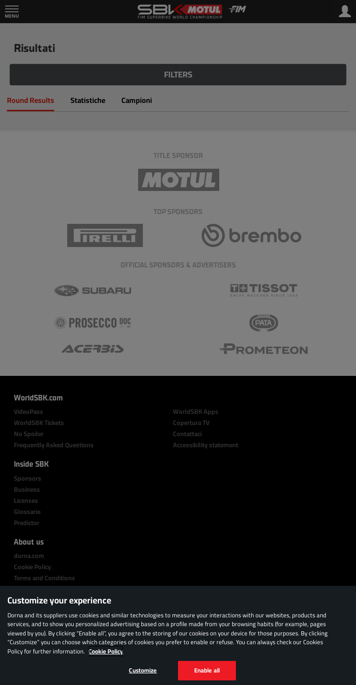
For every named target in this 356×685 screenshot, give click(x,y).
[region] (178, 635)
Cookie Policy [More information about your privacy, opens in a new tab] (106, 651)
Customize (143, 670)
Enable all (207, 670)
